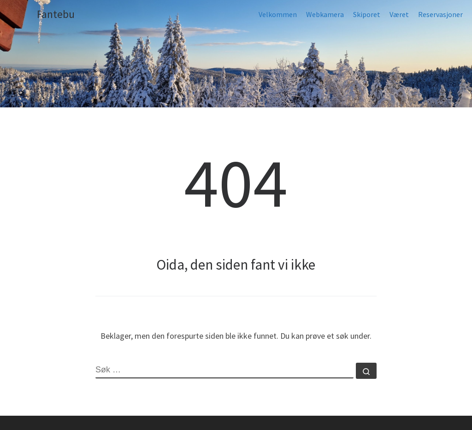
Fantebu (56, 14)
